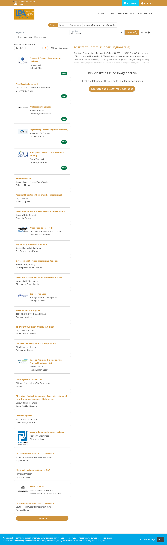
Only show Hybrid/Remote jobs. (32, 37)
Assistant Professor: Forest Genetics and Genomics (40, 211)
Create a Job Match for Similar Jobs (112, 88)
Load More (42, 518)
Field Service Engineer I (27, 84)
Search (53, 25)
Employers (147, 3)
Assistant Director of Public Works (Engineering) (39, 194)
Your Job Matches (92, 25)
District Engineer (24, 415)
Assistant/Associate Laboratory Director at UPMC (39, 277)
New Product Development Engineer (47, 432)
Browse (62, 25)
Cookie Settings (147, 539)
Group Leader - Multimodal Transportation (36, 343)
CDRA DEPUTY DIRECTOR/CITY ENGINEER (35, 326)
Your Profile (126, 13)
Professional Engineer (40, 106)
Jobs (111, 13)
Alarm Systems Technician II (29, 379)
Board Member (36, 486)
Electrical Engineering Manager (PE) (33, 470)
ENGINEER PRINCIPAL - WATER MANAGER (35, 453)
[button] (145, 32)
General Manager (38, 293)
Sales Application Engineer (28, 310)
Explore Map (75, 25)
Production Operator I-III (41, 227)
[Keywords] (42, 32)
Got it (160, 539)
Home (101, 13)
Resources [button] (145, 13)
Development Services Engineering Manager (37, 260)
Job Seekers (131, 3)
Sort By (19, 48)
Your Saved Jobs (110, 25)
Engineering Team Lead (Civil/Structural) (49, 129)
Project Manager (24, 178)
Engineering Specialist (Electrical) (32, 244)
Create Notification (59, 48)
